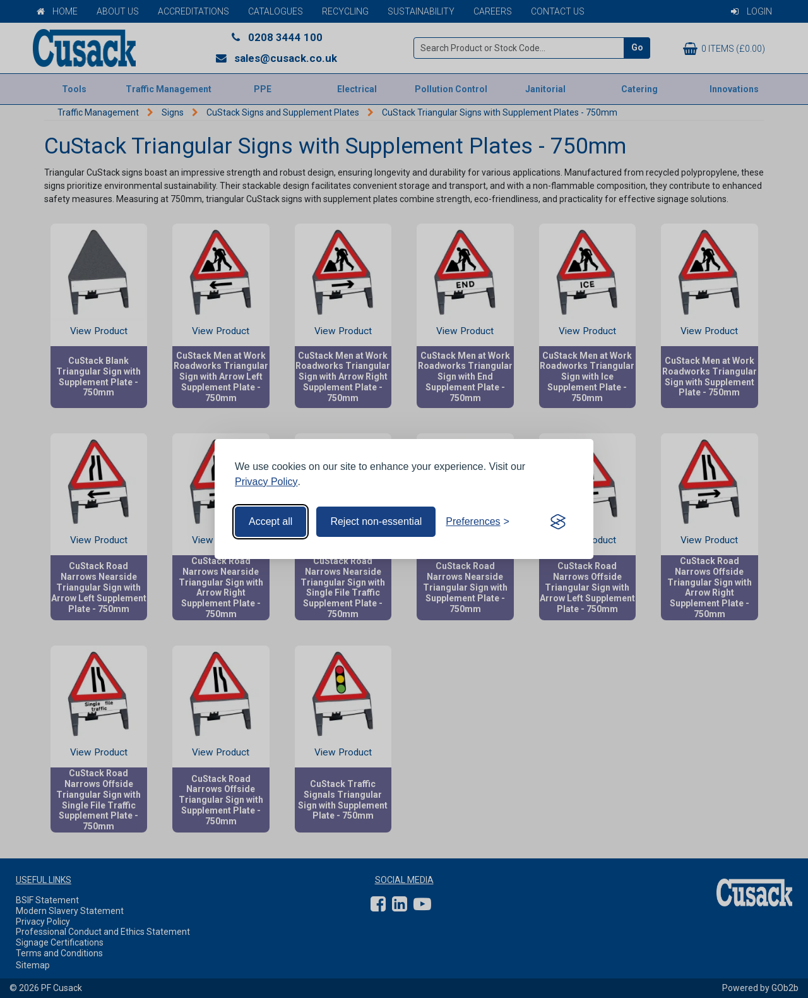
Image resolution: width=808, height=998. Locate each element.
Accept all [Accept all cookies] (270, 521)
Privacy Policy (266, 481)
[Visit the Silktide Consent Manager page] (558, 522)
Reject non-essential (376, 521)
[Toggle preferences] (477, 522)
